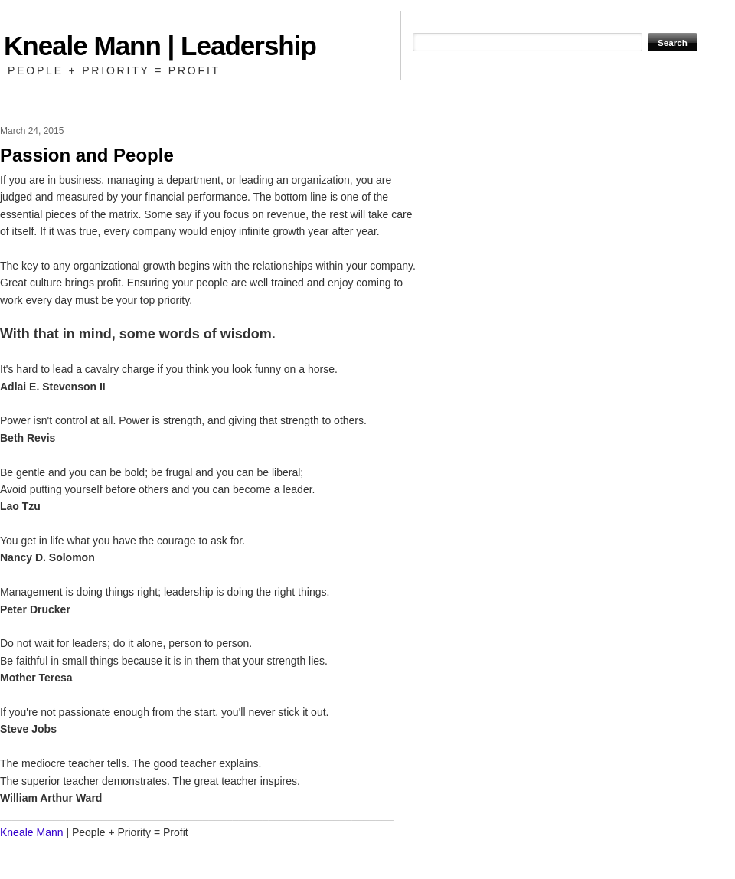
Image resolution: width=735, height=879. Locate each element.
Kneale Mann (32, 832)
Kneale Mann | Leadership (160, 45)
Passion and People (87, 155)
